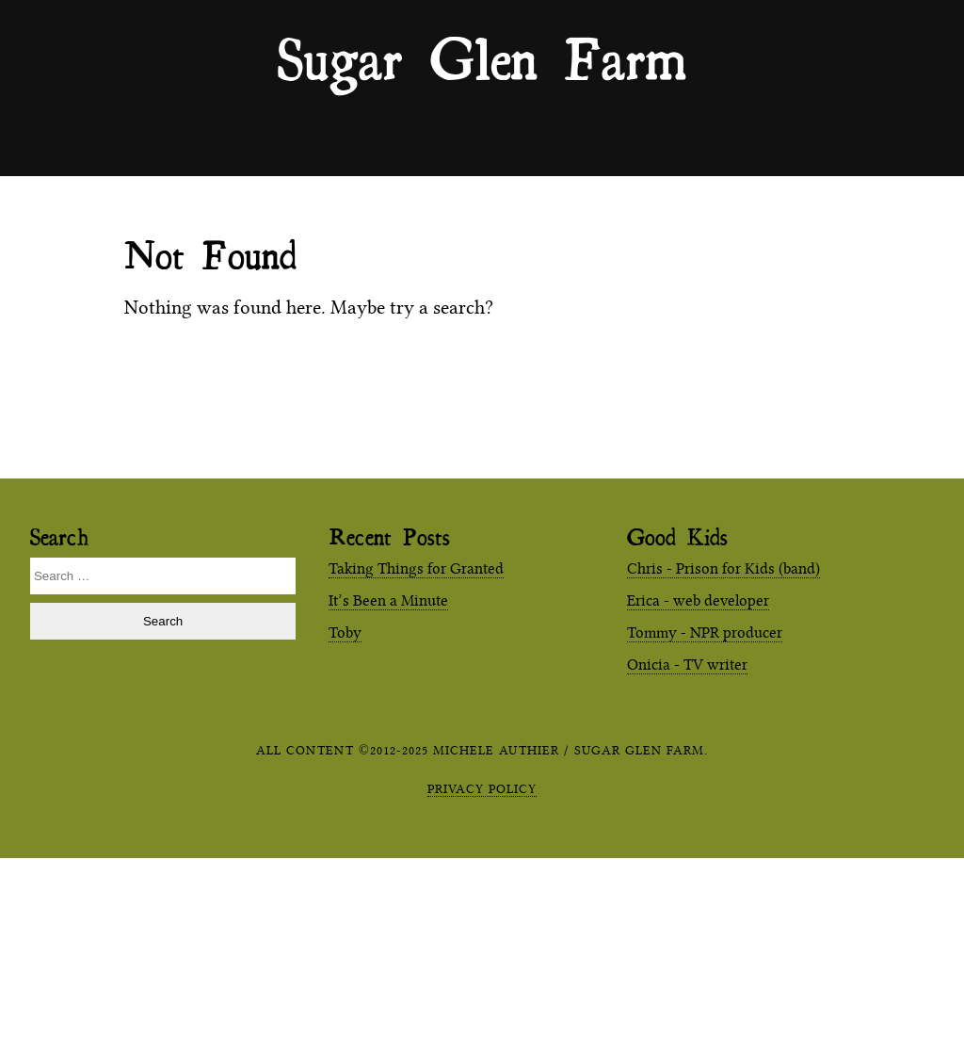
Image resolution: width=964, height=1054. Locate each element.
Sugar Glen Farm (482, 57)
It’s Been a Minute (388, 600)
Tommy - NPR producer (704, 632)
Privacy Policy (482, 788)
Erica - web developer (698, 600)
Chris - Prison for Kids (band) (723, 568)
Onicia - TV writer (687, 664)
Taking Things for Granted (416, 568)
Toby (345, 632)
